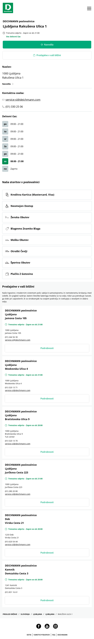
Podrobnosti (47, 348)
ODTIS (29, 635)
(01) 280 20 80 (11, 491)
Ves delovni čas (13, 36)
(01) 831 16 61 (11, 592)
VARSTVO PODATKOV (42, 635)
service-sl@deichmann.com (23, 100)
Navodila (8, 83)
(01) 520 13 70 (11, 440)
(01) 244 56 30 (11, 337)
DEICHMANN (62, 635)
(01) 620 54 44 (11, 541)
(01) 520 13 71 (11, 387)
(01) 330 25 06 (14, 106)
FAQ (53, 635)
